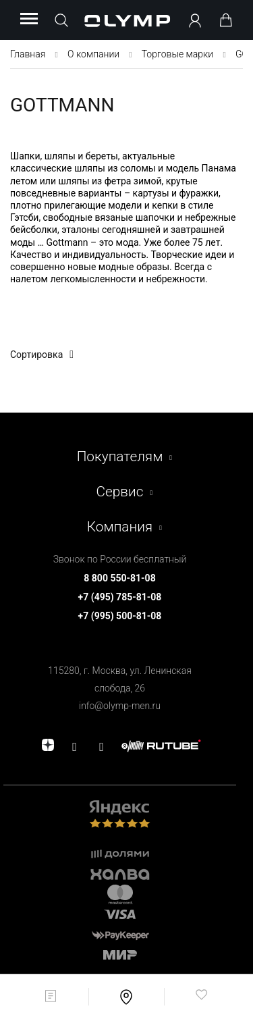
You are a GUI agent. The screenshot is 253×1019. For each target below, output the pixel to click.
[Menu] (29, 19)
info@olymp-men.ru (120, 705)
